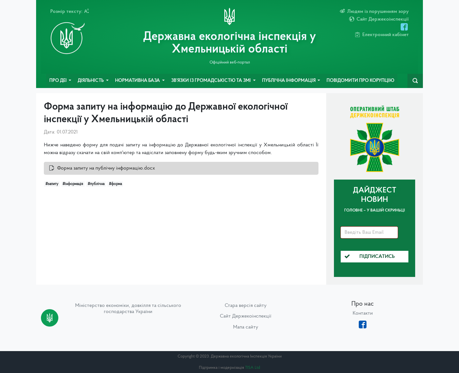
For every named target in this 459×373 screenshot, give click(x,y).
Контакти (363, 313)
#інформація (73, 184)
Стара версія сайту (246, 305)
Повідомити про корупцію (360, 80)
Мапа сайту (245, 327)
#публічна (96, 184)
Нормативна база (138, 80)
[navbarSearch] (415, 81)
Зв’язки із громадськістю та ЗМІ (211, 80)
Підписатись (370, 256)
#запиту (51, 184)
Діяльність (91, 80)
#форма (115, 184)
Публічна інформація (289, 80)
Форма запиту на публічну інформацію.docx (106, 168)
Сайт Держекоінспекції (245, 316)
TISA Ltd (252, 368)
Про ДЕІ (58, 80)
